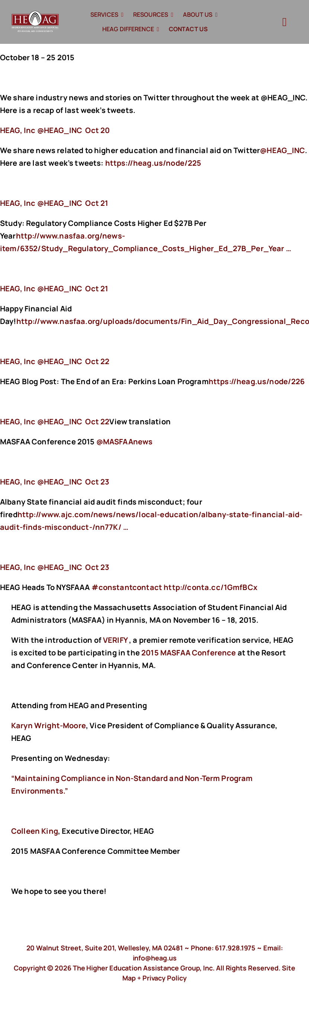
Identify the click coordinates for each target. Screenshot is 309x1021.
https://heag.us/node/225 (154, 163)
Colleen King (34, 831)
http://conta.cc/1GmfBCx (211, 587)
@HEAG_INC (282, 150)
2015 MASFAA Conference (188, 653)
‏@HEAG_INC (42, 130)
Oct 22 (97, 361)
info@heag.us (155, 957)
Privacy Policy (164, 977)
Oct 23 (97, 482)
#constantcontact (126, 587)
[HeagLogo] (35, 14)
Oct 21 (96, 203)
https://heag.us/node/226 (257, 381)
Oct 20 (97, 130)
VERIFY (115, 640)
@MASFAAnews (124, 442)
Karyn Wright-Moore (48, 725)
